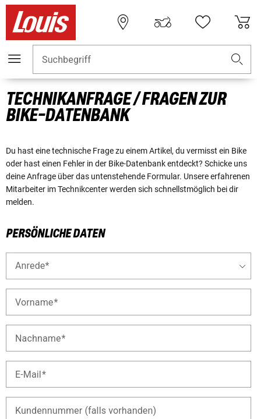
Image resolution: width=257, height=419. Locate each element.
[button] (237, 60)
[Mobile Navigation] (14, 59)
